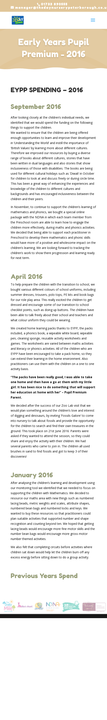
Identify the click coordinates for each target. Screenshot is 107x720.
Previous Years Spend (44, 576)
